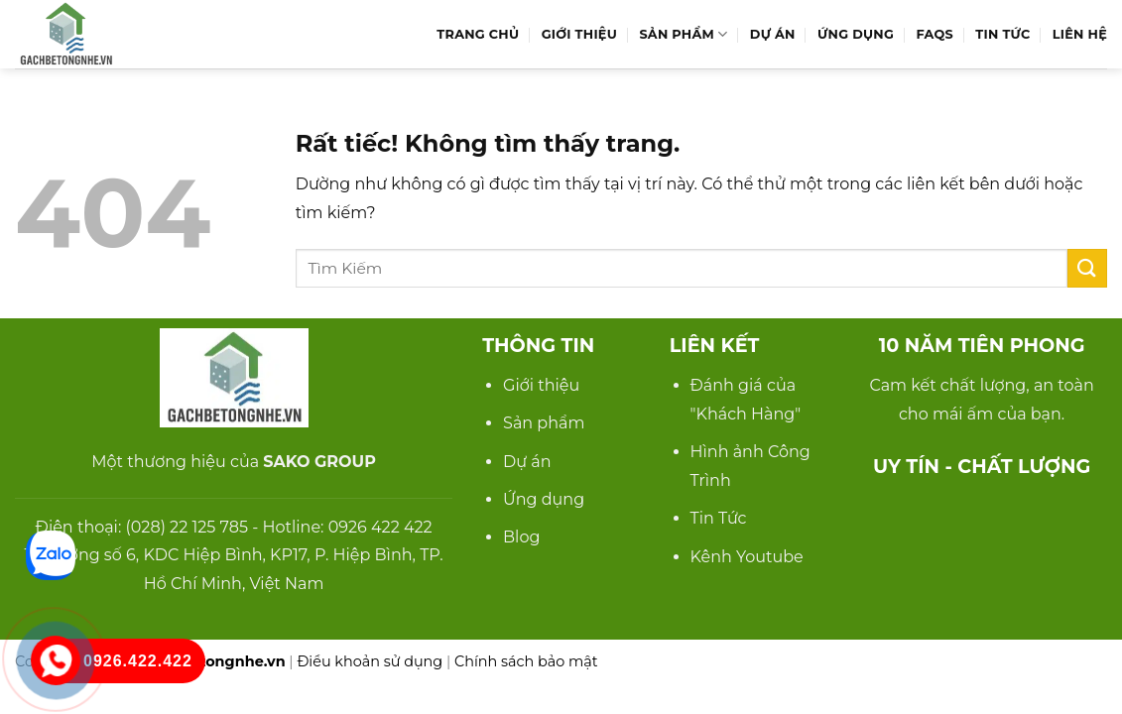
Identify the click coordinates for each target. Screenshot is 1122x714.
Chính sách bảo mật (526, 661)
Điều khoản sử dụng (369, 661)
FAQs (934, 34)
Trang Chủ (477, 34)
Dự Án (773, 34)
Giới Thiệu (579, 34)
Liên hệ (1080, 34)
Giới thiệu (541, 385)
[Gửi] (1087, 268)
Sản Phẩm (683, 34)
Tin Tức (1002, 34)
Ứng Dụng (855, 34)
